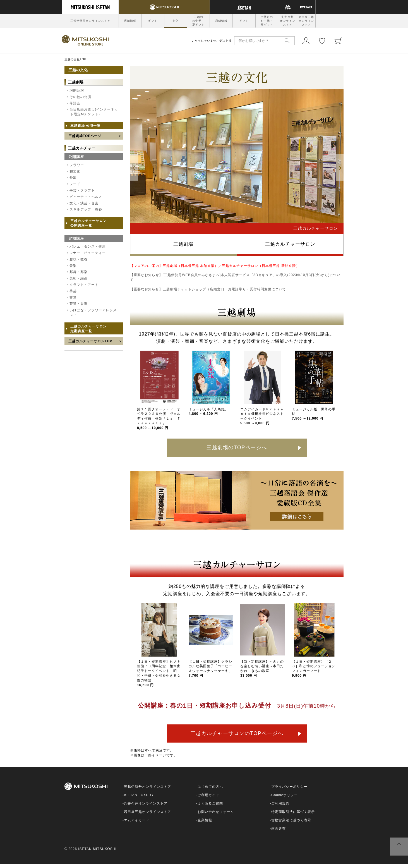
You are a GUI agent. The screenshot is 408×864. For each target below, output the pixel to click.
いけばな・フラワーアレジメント (93, 312)
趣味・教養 (78, 259)
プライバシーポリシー (289, 787)
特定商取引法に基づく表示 (293, 812)
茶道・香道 (78, 304)
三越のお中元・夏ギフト (198, 20)
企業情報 (205, 820)
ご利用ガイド (208, 795)
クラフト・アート (84, 285)
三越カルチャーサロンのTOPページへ (237, 733)
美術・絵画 (78, 278)
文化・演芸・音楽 (84, 203)
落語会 (74, 103)
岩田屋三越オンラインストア (306, 20)
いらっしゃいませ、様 (212, 40)
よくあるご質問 (210, 803)
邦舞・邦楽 (78, 272)
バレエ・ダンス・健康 (87, 246)
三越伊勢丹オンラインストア (90, 20)
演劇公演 (76, 90)
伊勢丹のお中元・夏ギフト (267, 20)
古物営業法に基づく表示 (291, 820)
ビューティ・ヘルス (85, 197)
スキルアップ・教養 (85, 209)
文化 (175, 20)
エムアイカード (136, 820)
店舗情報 (130, 20)
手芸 (73, 291)
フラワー (76, 165)
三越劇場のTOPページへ (237, 447)
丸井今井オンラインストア (287, 20)
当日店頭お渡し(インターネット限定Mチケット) (93, 111)
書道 (73, 298)
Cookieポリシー (284, 795)
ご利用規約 (280, 803)
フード (74, 184)
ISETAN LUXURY (139, 795)
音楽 (73, 266)
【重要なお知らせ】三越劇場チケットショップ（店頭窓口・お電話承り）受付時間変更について (208, 289)
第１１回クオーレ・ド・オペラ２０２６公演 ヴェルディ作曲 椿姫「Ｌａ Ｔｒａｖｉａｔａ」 (159, 418)
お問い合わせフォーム (216, 812)
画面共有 (278, 829)
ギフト (152, 20)
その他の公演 (80, 97)
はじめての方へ (210, 787)
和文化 (74, 171)
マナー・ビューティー (87, 253)
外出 (73, 177)
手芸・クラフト (82, 190)
